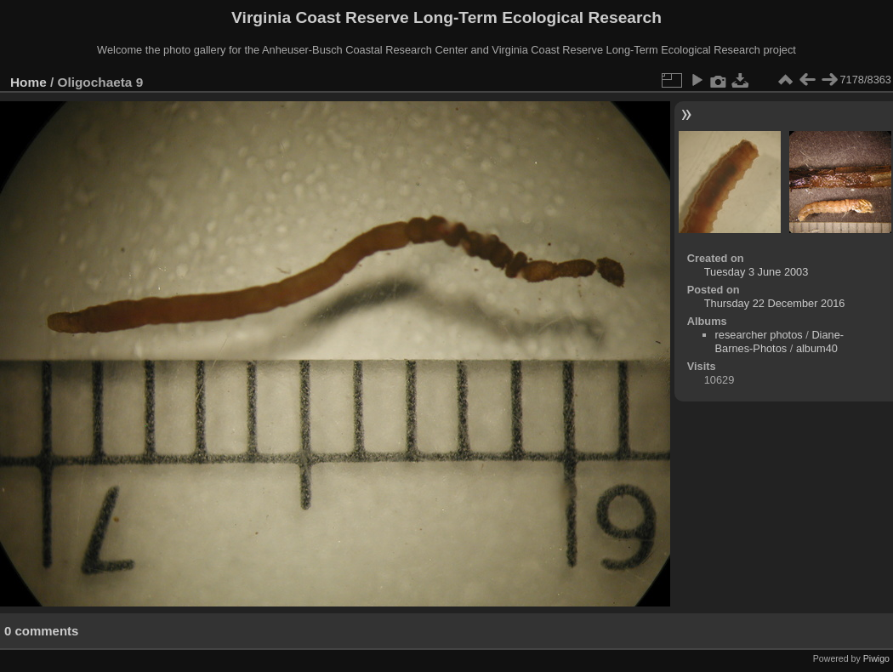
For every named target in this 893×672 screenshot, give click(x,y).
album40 (817, 348)
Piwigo (876, 658)
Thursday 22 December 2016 (774, 303)
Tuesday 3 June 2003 (756, 271)
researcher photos (759, 334)
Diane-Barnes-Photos (780, 341)
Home (28, 82)
